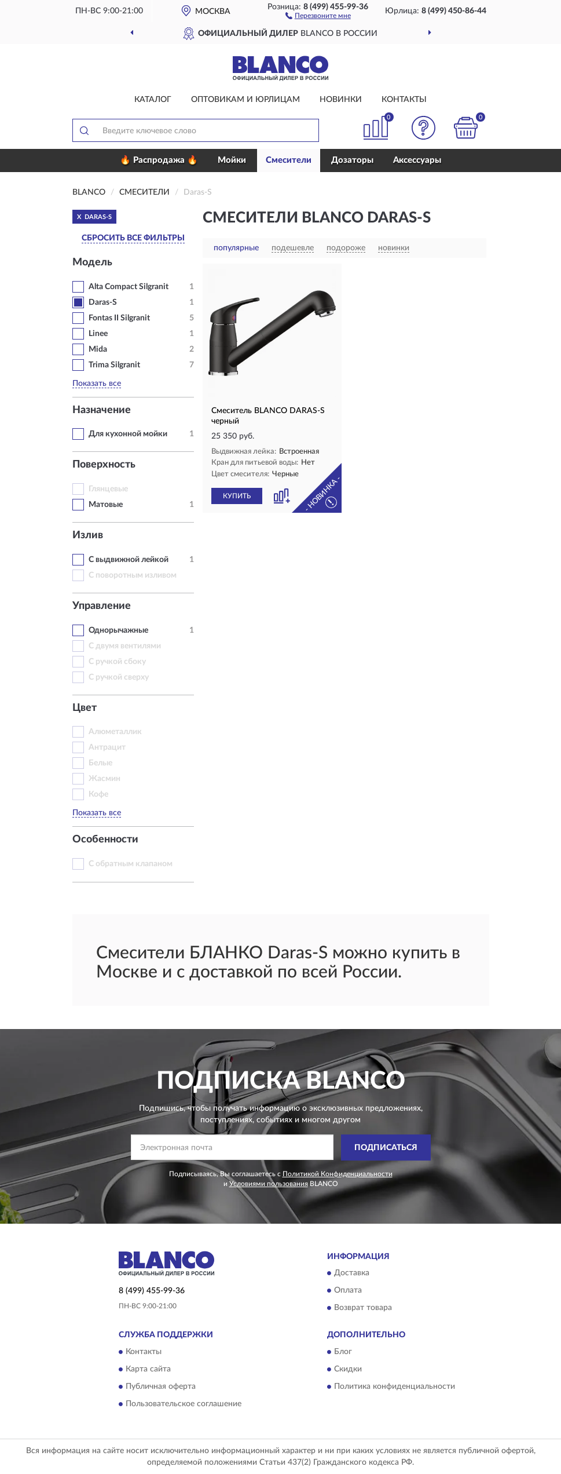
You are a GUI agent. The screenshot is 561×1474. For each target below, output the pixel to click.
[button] (318, 15)
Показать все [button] (96, 384)
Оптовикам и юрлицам (245, 100)
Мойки (232, 160)
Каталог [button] (152, 100)
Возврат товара (363, 1308)
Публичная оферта (161, 1386)
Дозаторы (352, 160)
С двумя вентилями (125, 646)
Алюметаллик (115, 732)
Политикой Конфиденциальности (338, 1173)
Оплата (348, 1291)
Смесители (288, 160)
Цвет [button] (84, 708)
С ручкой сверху (119, 677)
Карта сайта (148, 1369)
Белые (100, 763)
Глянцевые (108, 489)
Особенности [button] (105, 839)
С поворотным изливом (133, 575)
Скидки (348, 1369)
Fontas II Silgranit (119, 318)
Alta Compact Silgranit (128, 287)
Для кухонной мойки (128, 434)
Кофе (98, 794)
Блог (343, 1352)
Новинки (341, 100)
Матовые (106, 505)
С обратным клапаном (131, 864)
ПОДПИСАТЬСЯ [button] (385, 1148)
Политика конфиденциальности (394, 1386)
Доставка (351, 1273)
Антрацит (107, 747)
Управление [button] (101, 606)
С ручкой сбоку (117, 662)
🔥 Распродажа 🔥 (159, 160)
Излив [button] (87, 535)
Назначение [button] (101, 410)
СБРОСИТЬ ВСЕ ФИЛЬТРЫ (133, 238)
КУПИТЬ (237, 495)
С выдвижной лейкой (128, 560)
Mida (98, 349)
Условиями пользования (268, 1183)
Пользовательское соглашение (183, 1404)
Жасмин (104, 779)
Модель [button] (92, 262)
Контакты (404, 100)
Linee (98, 334)
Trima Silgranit (114, 365)
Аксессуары (417, 160)
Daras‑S (103, 302)
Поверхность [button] (103, 464)
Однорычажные (118, 630)
